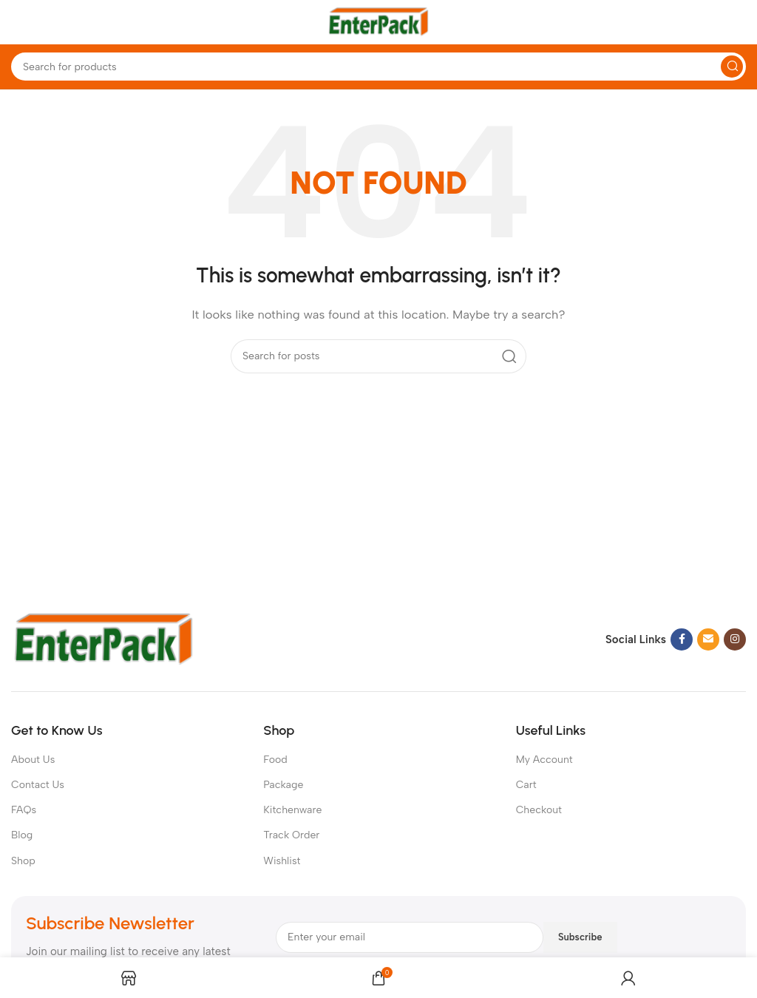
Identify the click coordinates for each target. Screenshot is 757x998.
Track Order (291, 835)
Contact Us (37, 784)
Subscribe (580, 937)
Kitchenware (292, 810)
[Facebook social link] (682, 639)
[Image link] (103, 638)
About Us (33, 759)
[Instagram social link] (735, 639)
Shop (23, 861)
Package (283, 784)
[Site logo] (378, 21)
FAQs (23, 810)
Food (275, 759)
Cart (526, 784)
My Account (544, 759)
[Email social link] (708, 639)
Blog (22, 835)
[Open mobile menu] (18, 22)
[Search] (378, 66)
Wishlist (281, 861)
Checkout (539, 810)
